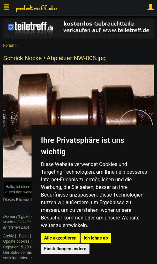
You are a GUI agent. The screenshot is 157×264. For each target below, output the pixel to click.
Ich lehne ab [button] (96, 237)
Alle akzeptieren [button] (60, 237)
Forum (8, 45)
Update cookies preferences (27, 241)
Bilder (24, 236)
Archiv (8, 236)
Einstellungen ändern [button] (65, 248)
